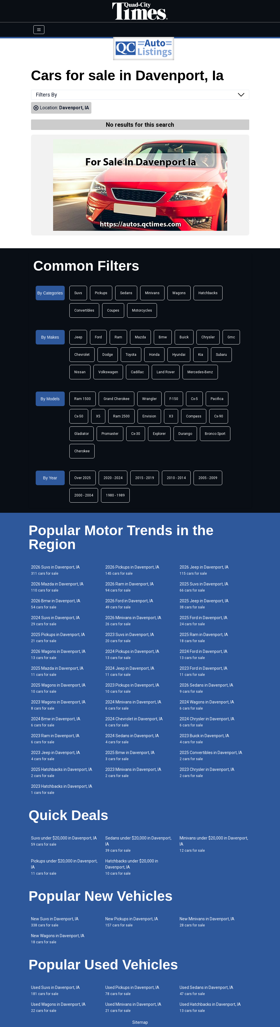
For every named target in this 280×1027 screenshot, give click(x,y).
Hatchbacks (208, 293)
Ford (98, 337)
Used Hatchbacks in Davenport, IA (210, 1007)
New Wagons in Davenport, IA (57, 938)
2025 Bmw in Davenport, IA (130, 755)
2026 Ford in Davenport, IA (129, 604)
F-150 (173, 399)
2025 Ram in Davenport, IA (204, 637)
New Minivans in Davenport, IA (207, 922)
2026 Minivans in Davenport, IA (133, 620)
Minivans (152, 293)
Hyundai (178, 355)
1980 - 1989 (115, 495)
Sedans (126, 293)
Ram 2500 (121, 416)
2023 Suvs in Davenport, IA (129, 637)
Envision (149, 416)
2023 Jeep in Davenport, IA (55, 755)
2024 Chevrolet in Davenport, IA (134, 722)
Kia (200, 355)
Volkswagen (108, 372)
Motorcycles (142, 310)
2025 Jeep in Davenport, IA (204, 604)
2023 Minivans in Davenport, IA (133, 772)
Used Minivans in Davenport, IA (133, 1007)
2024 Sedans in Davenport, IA (132, 738)
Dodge (107, 355)
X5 (98, 416)
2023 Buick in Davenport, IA (204, 738)
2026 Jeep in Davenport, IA (204, 570)
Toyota (131, 355)
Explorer (159, 434)
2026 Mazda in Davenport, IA (57, 587)
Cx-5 (194, 399)
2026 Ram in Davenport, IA (129, 587)
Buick (184, 337)
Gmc (231, 337)
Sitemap (140, 1022)
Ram (118, 337)
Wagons (179, 293)
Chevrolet (82, 355)
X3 (171, 416)
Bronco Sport (215, 434)
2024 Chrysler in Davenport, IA (207, 722)
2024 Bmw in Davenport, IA (55, 722)
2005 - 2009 (207, 478)
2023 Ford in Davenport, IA (203, 671)
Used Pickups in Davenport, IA (132, 990)
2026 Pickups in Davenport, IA (132, 570)
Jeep (78, 337)
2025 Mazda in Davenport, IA (57, 671)
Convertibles (84, 310)
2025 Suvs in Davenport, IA (204, 587)
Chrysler (208, 337)
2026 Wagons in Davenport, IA (58, 654)
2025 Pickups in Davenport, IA (58, 637)
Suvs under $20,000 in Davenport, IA (64, 841)
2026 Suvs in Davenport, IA (55, 570)
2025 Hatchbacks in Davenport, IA (61, 772)
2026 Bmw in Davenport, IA (55, 604)
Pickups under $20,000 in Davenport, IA (64, 867)
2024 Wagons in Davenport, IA (207, 705)
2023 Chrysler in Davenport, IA (207, 772)
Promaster (110, 434)
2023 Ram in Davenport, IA (55, 738)
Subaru (221, 355)
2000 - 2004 (83, 495)
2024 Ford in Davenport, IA (203, 654)
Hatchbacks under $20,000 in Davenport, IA (131, 867)
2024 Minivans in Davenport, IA (133, 705)
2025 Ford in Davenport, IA (203, 620)
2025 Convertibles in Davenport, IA (211, 755)
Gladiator (81, 434)
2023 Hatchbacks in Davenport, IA (61, 789)
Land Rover (166, 372)
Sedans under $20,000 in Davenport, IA (138, 844)
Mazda (140, 337)
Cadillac (137, 372)
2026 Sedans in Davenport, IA (206, 688)
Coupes (113, 310)
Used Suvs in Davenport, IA (55, 990)
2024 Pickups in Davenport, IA (132, 654)
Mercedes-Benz (200, 372)
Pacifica (217, 399)
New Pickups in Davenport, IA (131, 922)
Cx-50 (78, 416)
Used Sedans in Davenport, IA (206, 990)
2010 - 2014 (176, 478)
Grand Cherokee (116, 399)
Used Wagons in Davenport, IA (58, 1007)
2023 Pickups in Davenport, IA (132, 688)
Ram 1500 (82, 399)
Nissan (80, 372)
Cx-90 (218, 416)
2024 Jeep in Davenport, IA (129, 671)
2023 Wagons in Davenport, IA (58, 705)
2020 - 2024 (113, 478)
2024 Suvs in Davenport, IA (55, 620)
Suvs (78, 293)
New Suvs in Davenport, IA (55, 922)
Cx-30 (135, 434)
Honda (154, 355)
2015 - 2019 (144, 478)
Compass (193, 416)
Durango (185, 434)
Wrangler (149, 399)
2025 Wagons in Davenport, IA (58, 688)
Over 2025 (82, 478)
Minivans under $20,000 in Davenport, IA (214, 844)
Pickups (101, 293)
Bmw (163, 337)
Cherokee (82, 451)
